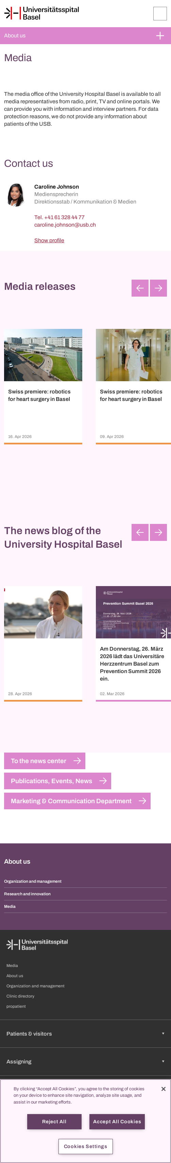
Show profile (49, 240)
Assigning (18, 1061)
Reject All (54, 1121)
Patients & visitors (29, 1034)
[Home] (41, 13)
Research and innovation (27, 894)
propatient (16, 1006)
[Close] (163, 1088)
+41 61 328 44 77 (64, 217)
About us (14, 35)
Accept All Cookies (117, 1121)
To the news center (38, 760)
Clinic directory (20, 996)
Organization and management (33, 881)
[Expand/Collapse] (160, 13)
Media (10, 906)
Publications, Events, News (51, 781)
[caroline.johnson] (65, 225)
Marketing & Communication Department (71, 801)
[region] (85, 1121)
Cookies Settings (85, 1146)
